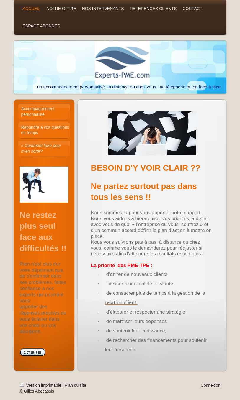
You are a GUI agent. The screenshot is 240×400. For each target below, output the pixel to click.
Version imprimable (41, 385)
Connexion (211, 385)
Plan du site (75, 385)
